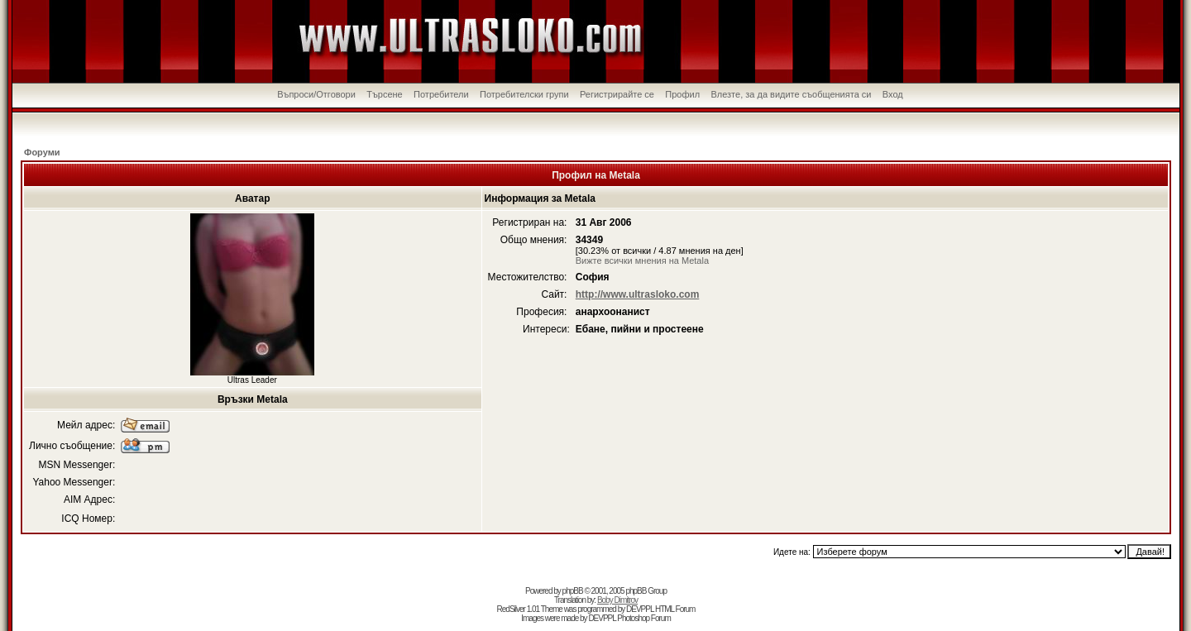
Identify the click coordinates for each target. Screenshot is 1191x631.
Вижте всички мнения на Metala (642, 260)
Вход (892, 94)
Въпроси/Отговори (316, 94)
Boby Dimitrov (617, 600)
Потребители (441, 94)
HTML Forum (675, 609)
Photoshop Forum (644, 618)
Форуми (42, 152)
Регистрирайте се (617, 94)
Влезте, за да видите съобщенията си (790, 94)
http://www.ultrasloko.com (638, 294)
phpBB (572, 590)
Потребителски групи (524, 94)
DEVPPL (639, 609)
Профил (682, 94)
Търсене (384, 94)
